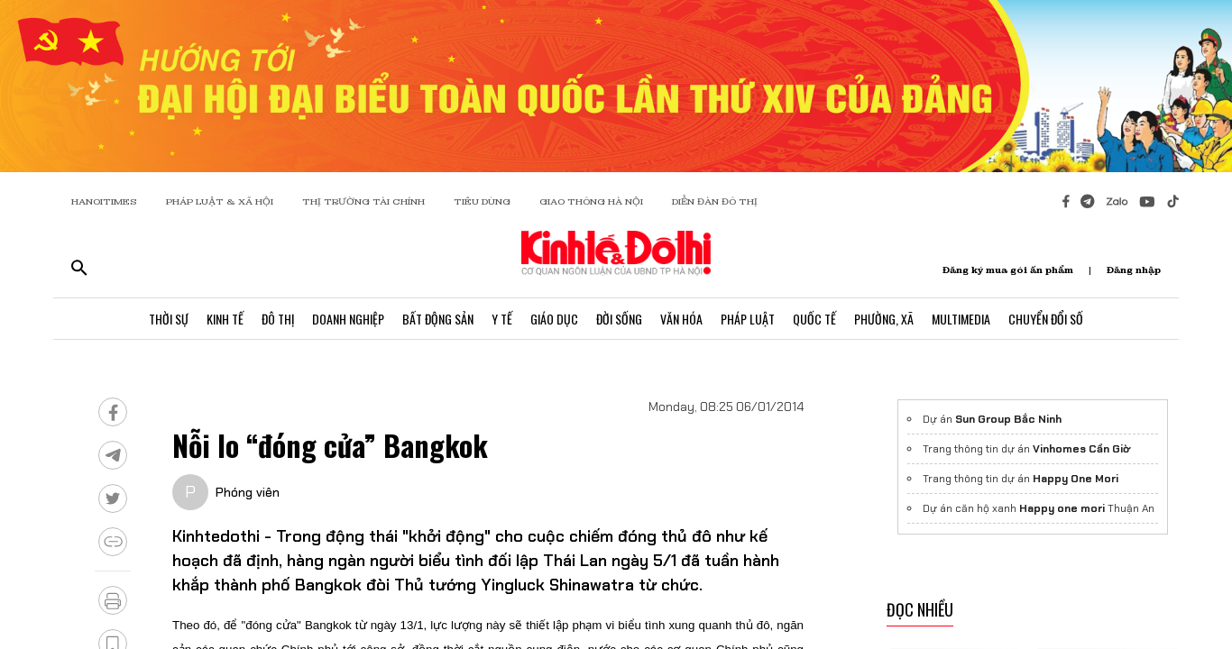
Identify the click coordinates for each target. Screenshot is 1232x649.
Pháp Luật (748, 318)
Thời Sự (168, 318)
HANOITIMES (104, 201)
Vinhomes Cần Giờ (1081, 449)
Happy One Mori (1075, 478)
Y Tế (502, 318)
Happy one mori (1062, 508)
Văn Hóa (681, 318)
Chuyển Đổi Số (1045, 318)
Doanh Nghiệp (348, 318)
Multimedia (961, 318)
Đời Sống (619, 318)
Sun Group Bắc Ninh (1008, 419)
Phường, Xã (884, 318)
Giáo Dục (554, 318)
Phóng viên (248, 492)
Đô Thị (278, 318)
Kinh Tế (225, 318)
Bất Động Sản (437, 318)
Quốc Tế (814, 318)
